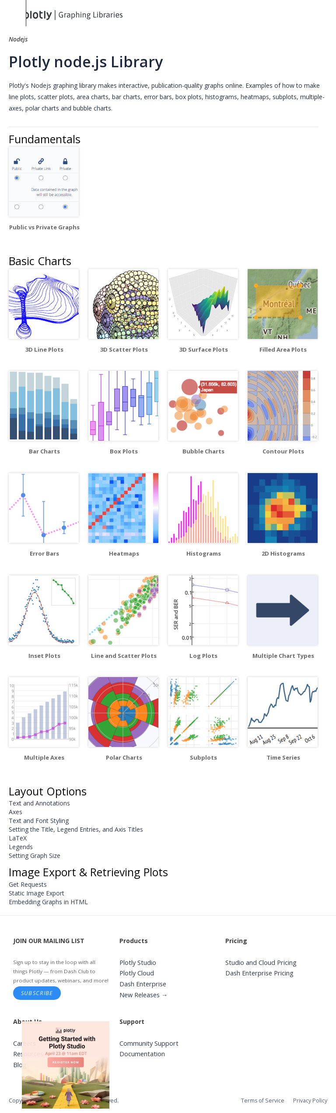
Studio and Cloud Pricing (261, 962)
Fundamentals (44, 138)
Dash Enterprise (142, 984)
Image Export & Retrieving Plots (88, 871)
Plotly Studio (137, 962)
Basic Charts (40, 260)
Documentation (142, 1054)
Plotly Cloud (136, 973)
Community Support (148, 1043)
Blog (20, 1065)
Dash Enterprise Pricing (259, 973)
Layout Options (48, 791)
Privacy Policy (310, 1100)
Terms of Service (262, 1100)
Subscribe (37, 993)
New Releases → (143, 995)
